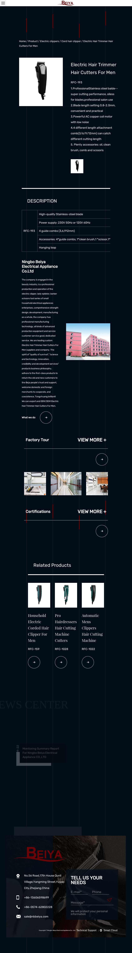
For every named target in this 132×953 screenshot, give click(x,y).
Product (33, 41)
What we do (37, 417)
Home (22, 41)
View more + (92, 440)
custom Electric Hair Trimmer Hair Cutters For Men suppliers (40, 345)
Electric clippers (49, 41)
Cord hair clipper (71, 41)
